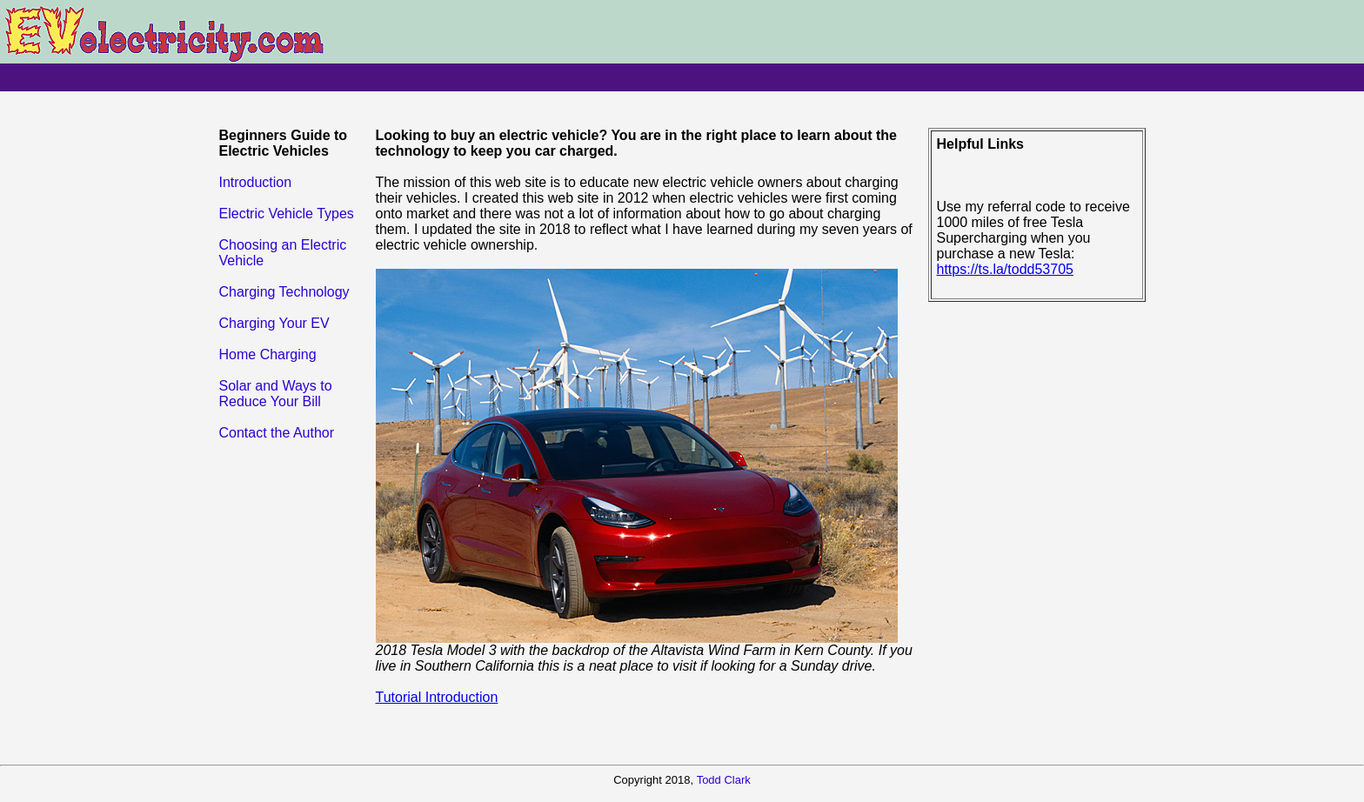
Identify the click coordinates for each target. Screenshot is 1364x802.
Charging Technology (284, 291)
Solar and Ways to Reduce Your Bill (275, 393)
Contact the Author (277, 432)
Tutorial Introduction (437, 697)
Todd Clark (724, 779)
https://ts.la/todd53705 (1005, 269)
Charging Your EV (274, 323)
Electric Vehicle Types (286, 213)
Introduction (255, 182)
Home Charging (268, 354)
